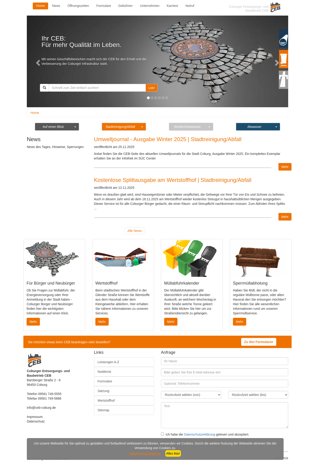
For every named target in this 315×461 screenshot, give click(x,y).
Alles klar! (173, 453)
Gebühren (125, 6)
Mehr (285, 167)
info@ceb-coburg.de (41, 407)
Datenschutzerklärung (199, 434)
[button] (37, 61)
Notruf (189, 6)
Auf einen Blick (53, 127)
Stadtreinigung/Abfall (120, 127)
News (56, 6)
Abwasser (254, 127)
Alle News (134, 231)
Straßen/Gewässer (187, 127)
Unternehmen (149, 6)
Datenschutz (36, 421)
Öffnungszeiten (78, 6)
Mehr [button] (33, 322)
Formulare (103, 6)
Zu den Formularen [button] (258, 342)
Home (40, 6)
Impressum (35, 417)
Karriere (172, 6)
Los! (152, 88)
